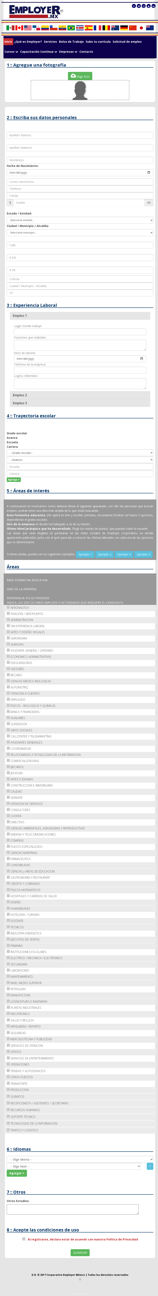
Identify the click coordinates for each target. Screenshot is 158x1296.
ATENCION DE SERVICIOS (25, 804)
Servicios (50, 42)
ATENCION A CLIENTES (23, 693)
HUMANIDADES (18, 908)
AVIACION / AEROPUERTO (25, 614)
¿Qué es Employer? (28, 42)
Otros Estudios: (18, 1201)
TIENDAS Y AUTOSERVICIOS (26, 1071)
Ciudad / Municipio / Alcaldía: (28, 226)
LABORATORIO (18, 970)
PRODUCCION (18, 1090)
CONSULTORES (18, 810)
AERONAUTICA (18, 607)
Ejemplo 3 (124, 554)
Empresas (68, 52)
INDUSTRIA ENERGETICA (24, 933)
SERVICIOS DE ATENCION (25, 1045)
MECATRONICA (18, 1014)
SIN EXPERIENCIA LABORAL (26, 626)
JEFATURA (15, 773)
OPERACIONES (18, 1064)
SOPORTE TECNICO (21, 1116)
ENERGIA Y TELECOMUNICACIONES (31, 834)
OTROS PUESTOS (20, 1077)
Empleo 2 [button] (20, 395)
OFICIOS (14, 1052)
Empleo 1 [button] (20, 315)
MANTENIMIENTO (20, 976)
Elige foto (80, 75)
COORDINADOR (19, 748)
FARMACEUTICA (18, 859)
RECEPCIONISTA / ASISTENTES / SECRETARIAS (38, 1103)
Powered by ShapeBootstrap (80, 1293)
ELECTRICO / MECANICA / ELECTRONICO (34, 958)
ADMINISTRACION (20, 620)
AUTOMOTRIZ (17, 687)
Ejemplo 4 (143, 554)
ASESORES (15, 669)
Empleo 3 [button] (20, 403)
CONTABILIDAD (18, 865)
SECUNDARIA (17, 964)
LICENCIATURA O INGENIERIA (27, 1001)
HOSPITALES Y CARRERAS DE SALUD (32, 896)
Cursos (11, 52)
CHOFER (14, 816)
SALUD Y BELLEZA (20, 1020)
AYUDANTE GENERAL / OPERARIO (30, 650)
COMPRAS (15, 840)
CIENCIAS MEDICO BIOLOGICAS (29, 681)
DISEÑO (14, 902)
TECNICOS (15, 927)
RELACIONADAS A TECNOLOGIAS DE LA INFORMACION (44, 754)
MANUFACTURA (18, 995)
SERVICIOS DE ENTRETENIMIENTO (30, 1058)
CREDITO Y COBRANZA (23, 883)
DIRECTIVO (15, 822)
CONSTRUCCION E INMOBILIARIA (30, 785)
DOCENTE (15, 921)
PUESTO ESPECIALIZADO (24, 846)
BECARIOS (15, 767)
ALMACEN (15, 644)
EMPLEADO (16, 699)
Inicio (8, 42)
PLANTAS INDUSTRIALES (24, 1007)
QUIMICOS (15, 1096)
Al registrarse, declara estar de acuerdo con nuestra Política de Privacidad (82, 1239)
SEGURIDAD (16, 1033)
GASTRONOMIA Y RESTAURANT (28, 877)
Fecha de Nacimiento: (23, 166)
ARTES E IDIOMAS (20, 779)
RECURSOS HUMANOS (23, 1110)
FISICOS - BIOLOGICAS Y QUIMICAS (31, 705)
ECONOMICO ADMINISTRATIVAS (29, 656)
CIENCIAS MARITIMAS (22, 853)
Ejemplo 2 (104, 554)
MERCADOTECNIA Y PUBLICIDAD (29, 1039)
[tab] (80, 316)
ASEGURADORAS (19, 663)
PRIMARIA (14, 945)
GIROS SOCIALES (19, 730)
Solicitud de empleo (127, 42)
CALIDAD (14, 791)
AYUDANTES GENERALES (24, 742)
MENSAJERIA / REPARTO (24, 1026)
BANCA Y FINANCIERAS (23, 712)
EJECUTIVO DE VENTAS (23, 939)
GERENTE (15, 797)
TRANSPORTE (17, 1083)
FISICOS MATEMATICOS (23, 890)
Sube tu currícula (98, 42)
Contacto (86, 52)
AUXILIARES (16, 718)
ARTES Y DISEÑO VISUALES (26, 632)
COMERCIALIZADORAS (23, 761)
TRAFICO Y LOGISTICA (22, 1130)
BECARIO (14, 675)
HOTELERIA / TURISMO (23, 914)
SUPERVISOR (17, 724)
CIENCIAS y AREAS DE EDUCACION (31, 871)
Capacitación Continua (38, 52)
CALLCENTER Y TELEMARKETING (29, 736)
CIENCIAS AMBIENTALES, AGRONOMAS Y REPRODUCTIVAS (46, 828)
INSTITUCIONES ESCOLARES (27, 952)
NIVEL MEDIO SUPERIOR (24, 983)
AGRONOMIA (17, 638)
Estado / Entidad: (19, 213)
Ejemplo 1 (85, 554)
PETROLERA (16, 989)
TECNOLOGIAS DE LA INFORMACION (32, 1123)
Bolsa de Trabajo (71, 42)
